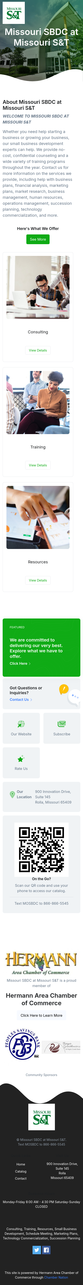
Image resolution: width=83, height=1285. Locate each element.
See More (38, 239)
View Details (38, 350)
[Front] (15, 13)
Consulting (38, 332)
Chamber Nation (56, 1277)
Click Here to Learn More (41, 1015)
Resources (38, 562)
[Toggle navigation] (76, 13)
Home (20, 1164)
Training (38, 447)
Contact (21, 1178)
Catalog (20, 1171)
